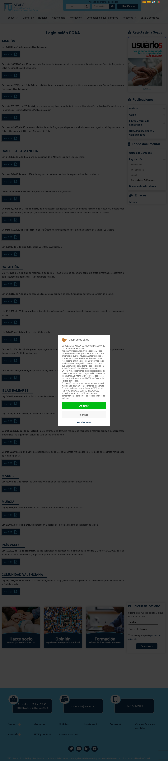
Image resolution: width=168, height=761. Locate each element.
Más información (84, 422)
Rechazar (84, 414)
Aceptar (84, 405)
